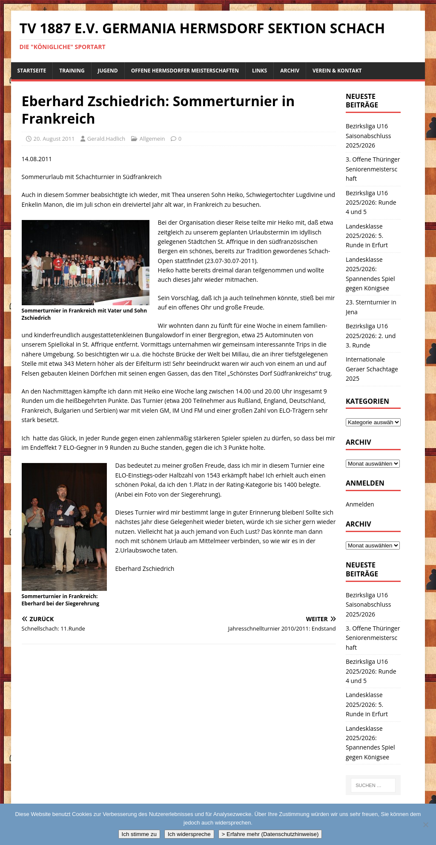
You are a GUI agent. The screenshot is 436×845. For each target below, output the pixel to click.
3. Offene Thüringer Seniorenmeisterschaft (373, 168)
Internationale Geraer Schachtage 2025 (372, 368)
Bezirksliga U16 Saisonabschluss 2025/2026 (368, 135)
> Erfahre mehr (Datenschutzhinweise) (270, 834)
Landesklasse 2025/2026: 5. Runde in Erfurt (367, 235)
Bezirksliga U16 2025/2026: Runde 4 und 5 (371, 202)
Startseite (31, 70)
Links (259, 70)
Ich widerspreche (189, 834)
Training (71, 70)
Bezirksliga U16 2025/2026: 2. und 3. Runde (371, 335)
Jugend (108, 70)
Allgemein (152, 138)
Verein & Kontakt (337, 70)
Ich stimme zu (139, 834)
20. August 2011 (54, 138)
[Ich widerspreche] (425, 824)
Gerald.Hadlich (106, 138)
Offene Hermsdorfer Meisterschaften (185, 70)
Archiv (289, 70)
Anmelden (360, 504)
